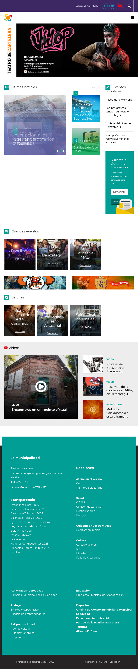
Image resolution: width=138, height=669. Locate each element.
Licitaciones (18, 539)
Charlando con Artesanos (28, 141)
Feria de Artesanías (88, 557)
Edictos (15, 552)
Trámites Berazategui (89, 487)
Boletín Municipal (21, 530)
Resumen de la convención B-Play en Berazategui (119, 390)
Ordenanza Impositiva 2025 (28, 509)
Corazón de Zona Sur (89, 506)
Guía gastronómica (22, 633)
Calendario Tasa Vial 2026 (26, 517)
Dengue (81, 515)
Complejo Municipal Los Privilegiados (34, 595)
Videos (14, 348)
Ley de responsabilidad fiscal (28, 526)
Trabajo (16, 605)
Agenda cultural (20, 628)
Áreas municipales (22, 468)
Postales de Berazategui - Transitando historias (116, 369)
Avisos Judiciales (21, 535)
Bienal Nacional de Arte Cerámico (20, 317)
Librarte (81, 553)
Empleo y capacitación (25, 609)
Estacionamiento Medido (93, 618)
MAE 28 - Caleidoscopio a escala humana (117, 413)
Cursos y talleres (86, 544)
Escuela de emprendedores (28, 614)
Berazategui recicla (88, 530)
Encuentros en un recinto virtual (39, 410)
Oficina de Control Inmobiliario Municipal (104, 609)
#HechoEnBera (86, 631)
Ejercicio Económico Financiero (30, 522)
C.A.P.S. (81, 502)
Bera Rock (18, 251)
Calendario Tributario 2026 (27, 513)
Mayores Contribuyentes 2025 (29, 543)
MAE (79, 549)
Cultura (81, 540)
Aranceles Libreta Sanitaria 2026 (30, 548)
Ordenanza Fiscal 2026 (25, 505)
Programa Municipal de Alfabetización (100, 595)
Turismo (82, 626)
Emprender (18, 637)
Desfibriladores (85, 511)
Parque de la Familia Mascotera (97, 622)
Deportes (82, 605)
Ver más (96, 87)
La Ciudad (83, 614)
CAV (78, 483)
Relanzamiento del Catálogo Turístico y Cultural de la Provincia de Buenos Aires (84, 109)
